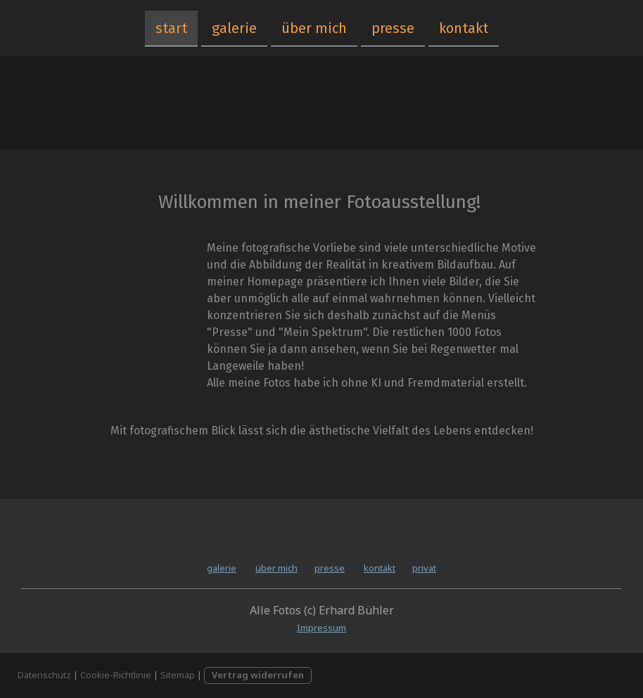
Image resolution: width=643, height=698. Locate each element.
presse (392, 27)
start (171, 27)
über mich (314, 27)
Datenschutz (44, 674)
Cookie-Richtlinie (115, 674)
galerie (234, 27)
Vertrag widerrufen (258, 674)
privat (424, 568)
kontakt (463, 27)
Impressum (321, 627)
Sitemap (177, 674)
